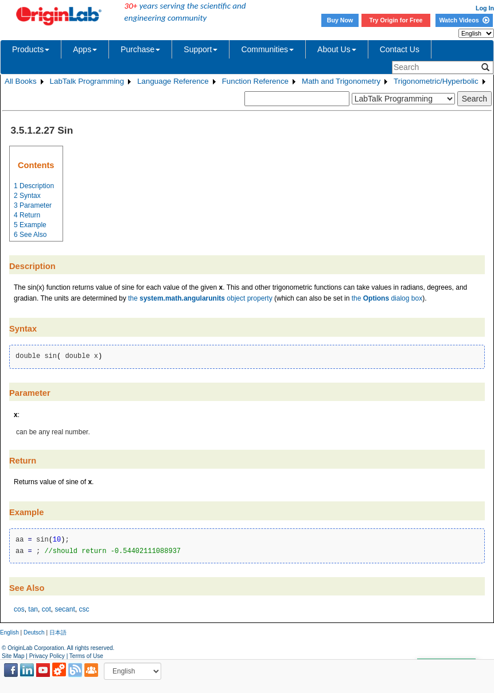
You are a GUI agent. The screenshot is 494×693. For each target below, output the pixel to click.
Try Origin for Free (396, 20)
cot (46, 609)
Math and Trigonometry (341, 81)
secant (65, 609)
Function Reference (255, 81)
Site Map (13, 656)
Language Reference (173, 81)
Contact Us (399, 49)
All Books (21, 81)
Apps (85, 49)
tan (33, 609)
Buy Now (340, 20)
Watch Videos (464, 20)
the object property (200, 298)
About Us (336, 49)
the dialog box (387, 298)
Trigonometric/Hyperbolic (436, 81)
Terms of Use (86, 656)
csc (84, 609)
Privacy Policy (47, 656)
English (9, 632)
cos (19, 609)
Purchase (140, 49)
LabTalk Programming (87, 81)
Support (200, 49)
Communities (267, 49)
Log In (485, 8)
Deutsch (34, 632)
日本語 (58, 632)
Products (30, 49)
